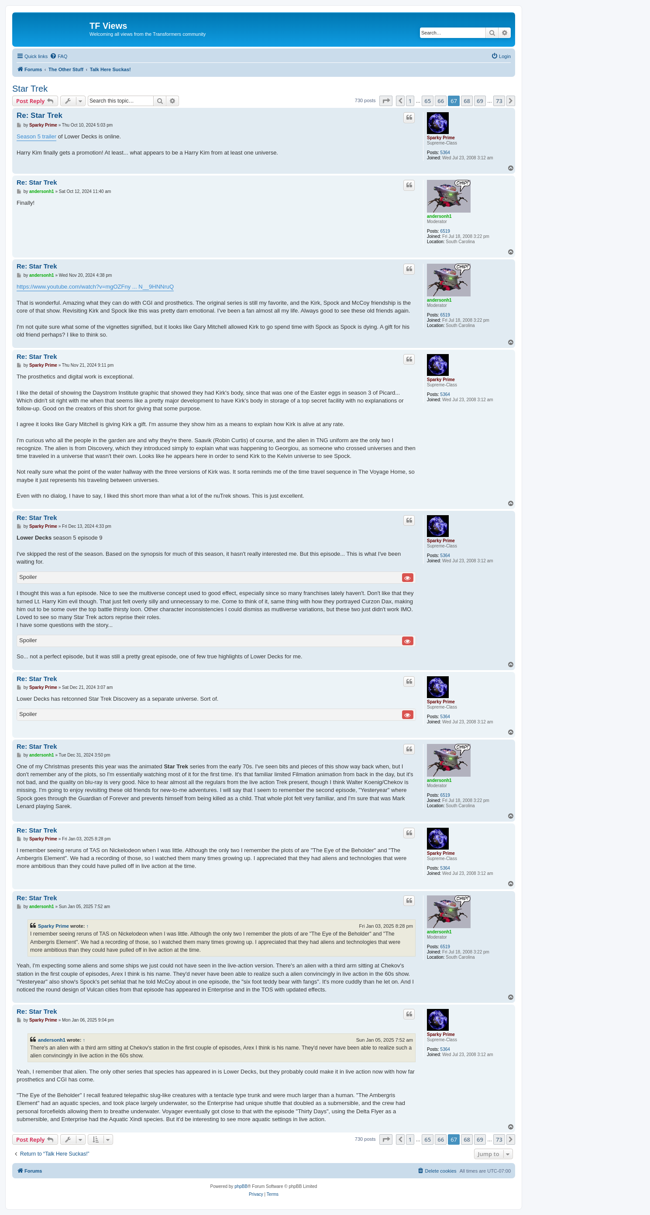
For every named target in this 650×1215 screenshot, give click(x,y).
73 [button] (499, 101)
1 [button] (410, 101)
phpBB (241, 1186)
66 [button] (440, 101)
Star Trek (30, 88)
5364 (445, 152)
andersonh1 (439, 216)
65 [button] (427, 101)
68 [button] (467, 101)
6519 (445, 231)
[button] (385, 101)
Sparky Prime (441, 137)
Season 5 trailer (36, 136)
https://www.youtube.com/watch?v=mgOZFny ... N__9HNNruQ (95, 286)
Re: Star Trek (39, 115)
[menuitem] (58, 56)
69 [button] (480, 101)
